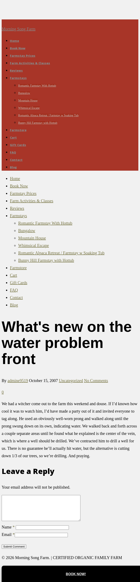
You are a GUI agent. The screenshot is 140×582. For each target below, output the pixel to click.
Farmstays (18, 78)
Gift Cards (18, 145)
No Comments (96, 380)
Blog (13, 167)
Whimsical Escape (29, 107)
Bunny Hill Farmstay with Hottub (37, 122)
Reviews (16, 71)
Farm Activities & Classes (30, 63)
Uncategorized (71, 380)
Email (8, 539)
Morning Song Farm (18, 29)
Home (14, 41)
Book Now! (76, 574)
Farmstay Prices (22, 56)
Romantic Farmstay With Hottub (37, 85)
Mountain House (28, 100)
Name (8, 532)
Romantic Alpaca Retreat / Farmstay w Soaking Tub (48, 115)
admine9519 (17, 380)
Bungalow (24, 93)
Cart (13, 137)
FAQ (13, 152)
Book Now (17, 48)
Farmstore (18, 130)
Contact (16, 160)
